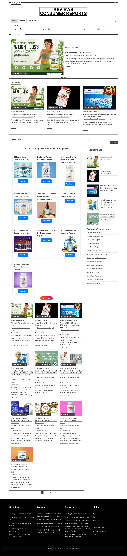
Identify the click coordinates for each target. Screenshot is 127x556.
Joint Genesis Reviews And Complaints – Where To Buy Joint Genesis (71, 373)
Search (89, 140)
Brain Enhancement (17, 368)
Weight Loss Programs (42, 418)
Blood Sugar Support (93, 240)
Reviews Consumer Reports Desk (76, 55)
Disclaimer (96, 521)
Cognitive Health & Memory (19, 418)
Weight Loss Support (72, 47)
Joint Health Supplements (95, 265)
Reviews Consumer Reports (69, 549)
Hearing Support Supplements (96, 258)
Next (51, 492)
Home (14, 21)
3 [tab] (65, 77)
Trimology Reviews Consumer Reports (12, 29)
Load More (46, 298)
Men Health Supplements (19, 464)
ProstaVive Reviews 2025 (19, 467)
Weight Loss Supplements (68, 418)
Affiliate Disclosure (98, 528)
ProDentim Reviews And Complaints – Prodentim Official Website (46, 373)
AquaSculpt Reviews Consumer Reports (49, 519)
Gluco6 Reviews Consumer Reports (48, 526)
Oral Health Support (93, 272)
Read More (67, 66)
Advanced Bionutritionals (91, 111)
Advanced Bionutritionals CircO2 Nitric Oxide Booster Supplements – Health (78, 29)
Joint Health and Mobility (68, 368)
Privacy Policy (97, 524)
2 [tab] (64, 77)
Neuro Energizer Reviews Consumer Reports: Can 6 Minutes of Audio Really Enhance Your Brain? (77, 529)
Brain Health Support (93, 247)
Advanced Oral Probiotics (43, 368)
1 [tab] (62, 77)
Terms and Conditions (99, 531)
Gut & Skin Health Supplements (97, 254)
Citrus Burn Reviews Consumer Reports (40, 29)
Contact (32, 21)
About (22, 21)
